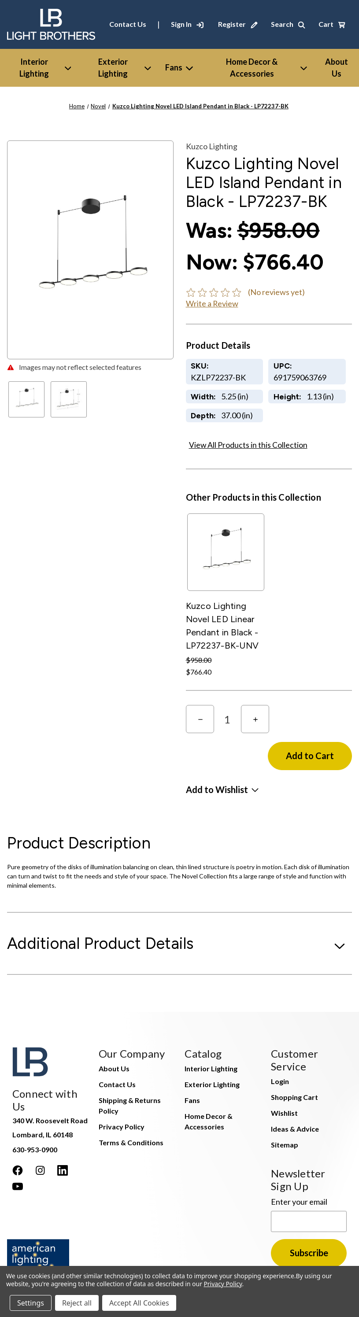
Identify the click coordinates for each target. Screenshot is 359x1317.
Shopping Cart (294, 1097)
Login (280, 1081)
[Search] (288, 24)
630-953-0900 (34, 1149)
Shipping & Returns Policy (130, 1105)
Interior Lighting (45, 67)
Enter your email (299, 1201)
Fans (179, 67)
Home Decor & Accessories (266, 67)
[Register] (237, 24)
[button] (222, 789)
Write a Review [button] (212, 303)
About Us (114, 1068)
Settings (30, 1303)
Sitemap (284, 1144)
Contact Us (127, 24)
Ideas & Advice (295, 1129)
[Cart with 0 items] (332, 24)
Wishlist (284, 1113)
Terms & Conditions (131, 1142)
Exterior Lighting (124, 67)
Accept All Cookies (139, 1303)
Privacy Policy (121, 1126)
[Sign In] (187, 24)
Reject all (77, 1303)
